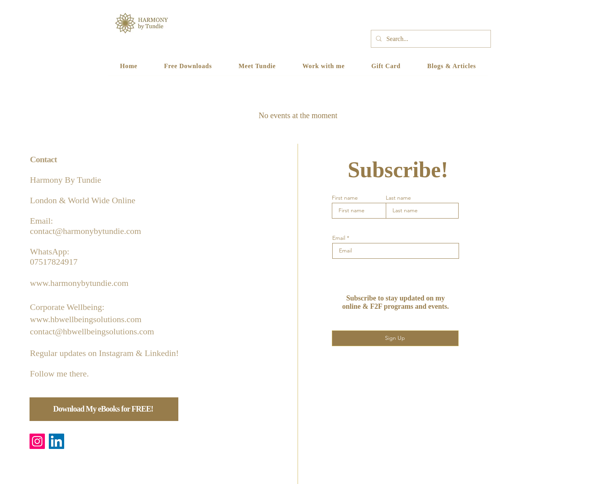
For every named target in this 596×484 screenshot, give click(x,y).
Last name (398, 197)
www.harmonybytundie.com (79, 283)
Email (338, 238)
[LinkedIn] (56, 441)
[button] (323, 66)
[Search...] (430, 38)
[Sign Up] (395, 338)
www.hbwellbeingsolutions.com (85, 319)
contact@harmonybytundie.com (85, 231)
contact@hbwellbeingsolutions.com (92, 331)
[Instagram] (37, 441)
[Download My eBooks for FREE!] (104, 409)
